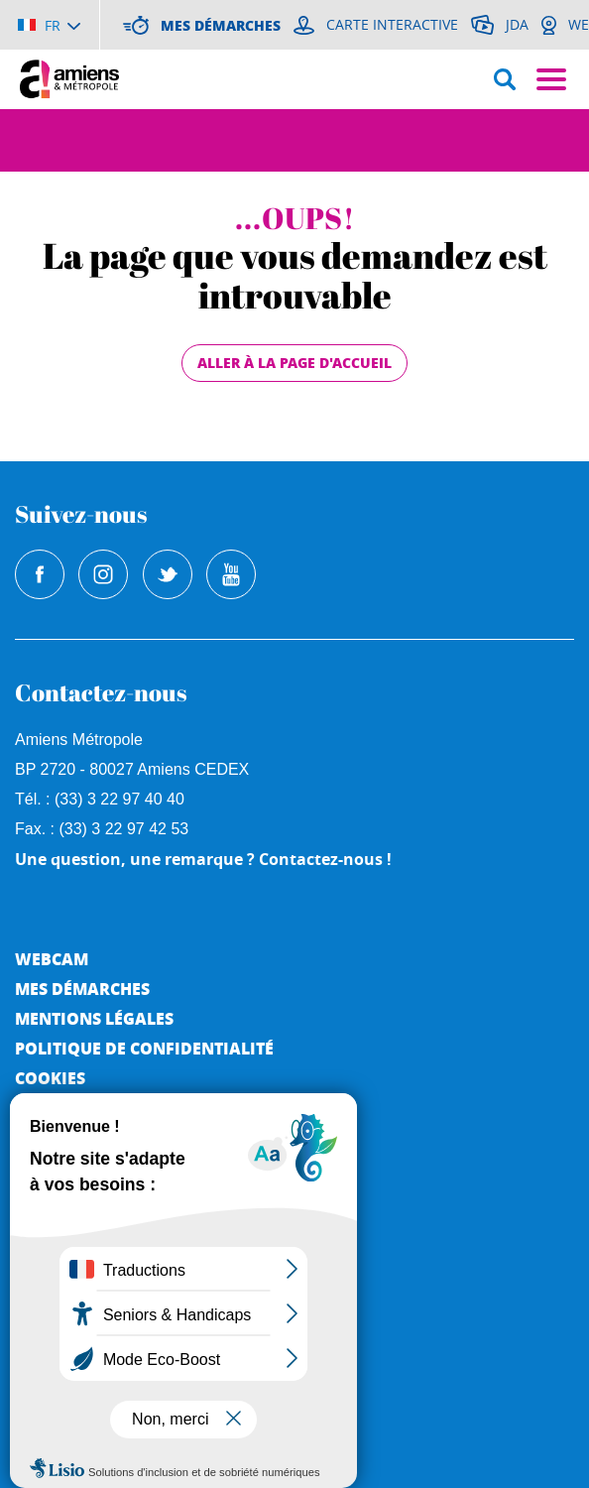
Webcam (51, 958)
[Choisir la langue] (49, 25)
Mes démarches (82, 988)
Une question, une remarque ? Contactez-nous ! (203, 859)
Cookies (50, 1077)
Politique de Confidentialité (144, 1048)
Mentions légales (94, 1018)
